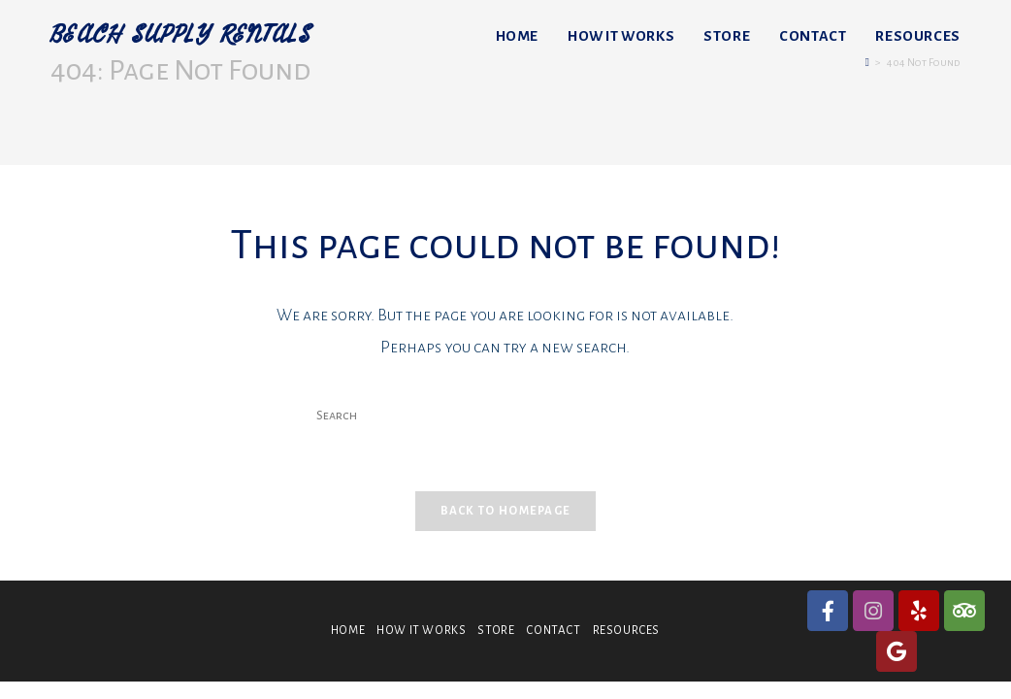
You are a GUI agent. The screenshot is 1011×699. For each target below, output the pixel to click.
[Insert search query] (505, 416)
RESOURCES (626, 634)
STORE (495, 634)
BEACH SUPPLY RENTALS (192, 35)
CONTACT (553, 634)
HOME (348, 634)
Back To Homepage (505, 515)
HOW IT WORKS (421, 634)
